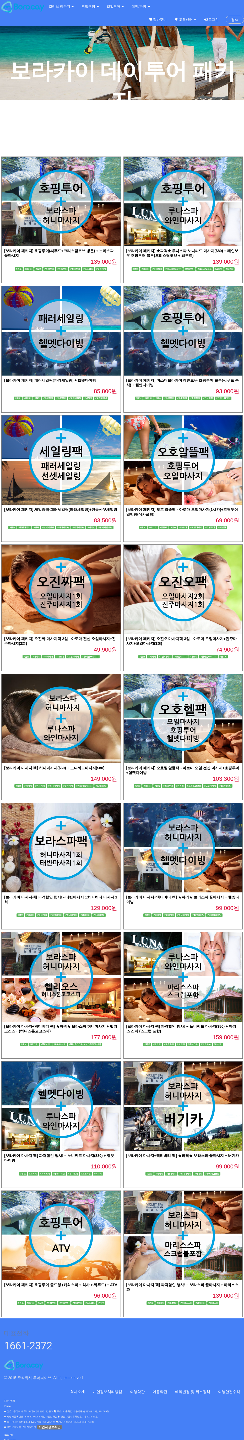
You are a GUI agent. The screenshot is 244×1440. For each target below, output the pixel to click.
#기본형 (222, 527)
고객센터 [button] (185, 20)
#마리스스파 (186, 1303)
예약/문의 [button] (141, 6)
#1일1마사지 (165, 657)
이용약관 (160, 1392)
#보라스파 (213, 1303)
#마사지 (218, 1044)
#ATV (101, 1303)
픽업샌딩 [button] (90, 6)
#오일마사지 (196, 527)
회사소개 (77, 1392)
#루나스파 (193, 1044)
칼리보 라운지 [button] (61, 6)
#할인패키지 (24, 527)
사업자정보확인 (50, 1427)
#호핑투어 (75, 269)
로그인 (211, 20)
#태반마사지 (56, 915)
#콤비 (17, 398)
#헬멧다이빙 (101, 398)
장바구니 (158, 20)
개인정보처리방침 (107, 1392)
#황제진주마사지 (90, 657)
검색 (234, 20)
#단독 (36, 527)
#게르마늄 (206, 1044)
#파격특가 (157, 269)
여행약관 (137, 1392)
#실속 (38, 269)
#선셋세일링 (48, 527)
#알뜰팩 (163, 527)
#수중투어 (62, 269)
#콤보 (18, 269)
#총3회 (223, 657)
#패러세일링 (78, 527)
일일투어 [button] (115, 6)
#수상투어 (49, 269)
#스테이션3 (101, 786)
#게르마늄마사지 (84, 786)
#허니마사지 (54, 786)
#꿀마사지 (101, 269)
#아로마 (183, 527)
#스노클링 (88, 269)
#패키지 (28, 269)
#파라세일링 (75, 398)
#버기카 (181, 1044)
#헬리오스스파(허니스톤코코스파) (85, 1044)
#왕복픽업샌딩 (105, 527)
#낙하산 (88, 398)
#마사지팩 (48, 657)
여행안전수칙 (229, 1392)
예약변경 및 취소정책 (192, 1392)
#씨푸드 (229, 269)
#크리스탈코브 (205, 269)
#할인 (37, 398)
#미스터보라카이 (173, 269)
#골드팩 (219, 269)
